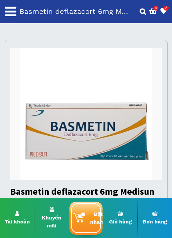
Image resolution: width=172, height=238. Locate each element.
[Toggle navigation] (10, 11)
